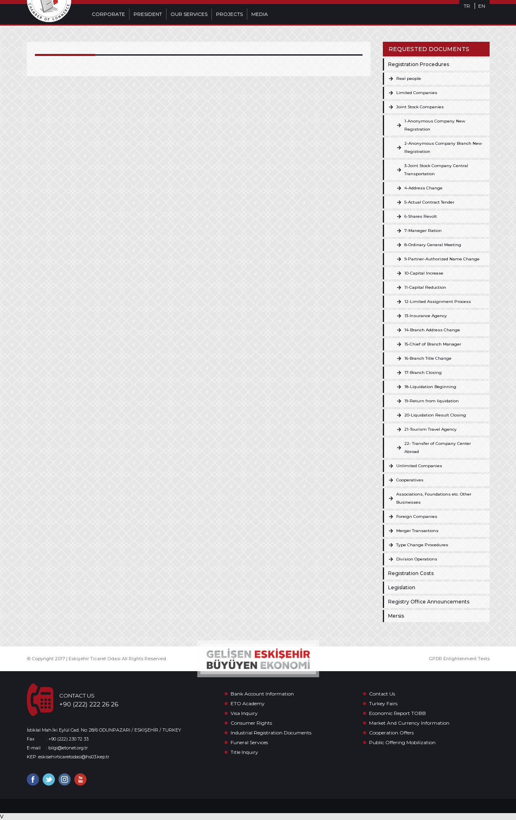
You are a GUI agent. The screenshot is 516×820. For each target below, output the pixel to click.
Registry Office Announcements (428, 602)
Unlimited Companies (419, 465)
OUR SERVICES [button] (189, 14)
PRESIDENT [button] (148, 14)
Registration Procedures (418, 64)
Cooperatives (409, 480)
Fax (31, 739)
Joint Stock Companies (420, 106)
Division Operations (416, 559)
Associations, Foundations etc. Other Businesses (433, 498)
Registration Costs (411, 573)
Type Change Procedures (422, 544)
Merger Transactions (417, 530)
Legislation (401, 587)
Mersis (396, 616)
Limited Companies (416, 92)
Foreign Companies (416, 516)
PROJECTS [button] (229, 14)
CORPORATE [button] (108, 14)
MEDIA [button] (259, 14)
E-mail (34, 748)
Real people (408, 78)
